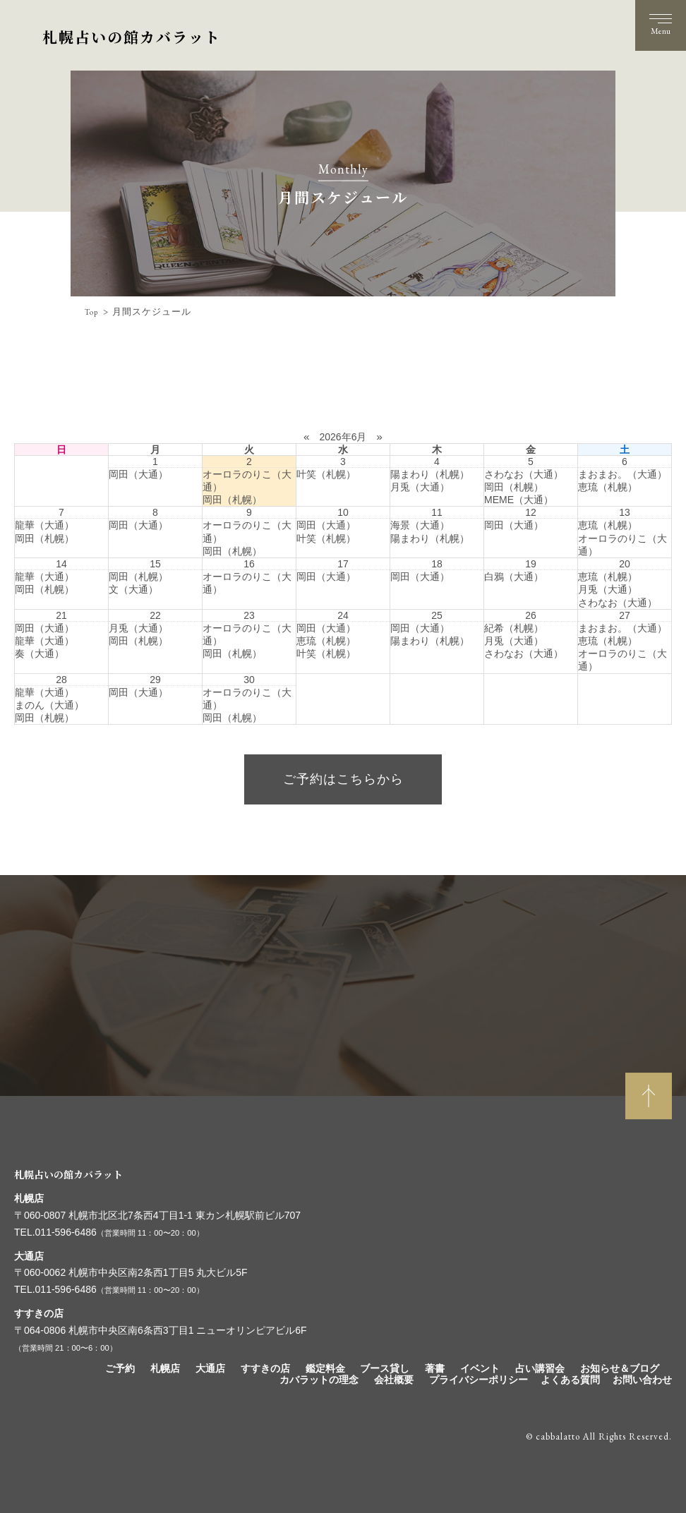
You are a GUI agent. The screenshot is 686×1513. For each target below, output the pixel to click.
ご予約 (120, 1368)
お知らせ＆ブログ (619, 1368)
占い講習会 (540, 1368)
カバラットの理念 (319, 1379)
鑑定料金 (325, 1368)
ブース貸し (384, 1368)
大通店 (210, 1368)
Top (93, 312)
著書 (435, 1368)
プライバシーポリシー (478, 1379)
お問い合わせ (642, 1379)
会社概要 (394, 1379)
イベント (480, 1368)
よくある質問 (570, 1379)
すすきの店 (265, 1368)
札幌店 (165, 1368)
